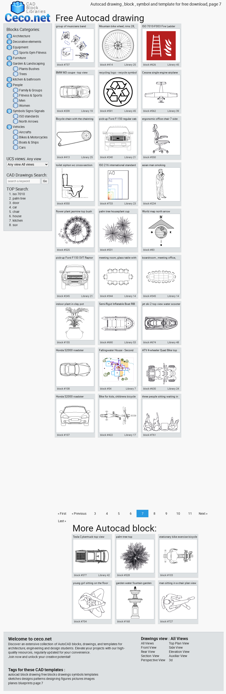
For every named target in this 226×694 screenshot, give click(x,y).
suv (15, 225)
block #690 (106, 342)
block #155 (63, 342)
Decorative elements (24, 42)
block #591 (106, 111)
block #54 (105, 388)
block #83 (148, 249)
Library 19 (87, 111)
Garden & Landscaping (26, 64)
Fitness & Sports (27, 95)
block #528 (123, 575)
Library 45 (173, 64)
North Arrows (25, 121)
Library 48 (173, 342)
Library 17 (130, 435)
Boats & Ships (26, 142)
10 (178, 513)
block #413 (63, 157)
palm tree (19, 198)
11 (190, 513)
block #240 (106, 157)
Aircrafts (22, 132)
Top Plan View (179, 643)
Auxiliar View (178, 656)
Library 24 (173, 388)
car (15, 207)
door (16, 203)
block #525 (63, 249)
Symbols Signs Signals (26, 111)
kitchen (18, 220)
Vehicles (16, 127)
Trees (20, 74)
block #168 (123, 621)
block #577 (80, 575)
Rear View (148, 652)
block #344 (106, 296)
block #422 (106, 435)
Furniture (16, 58)
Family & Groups (27, 90)
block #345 (149, 296)
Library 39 (173, 111)
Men (19, 100)
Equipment (17, 47)
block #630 (149, 388)
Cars (19, 147)
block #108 (63, 388)
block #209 (63, 111)
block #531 (106, 249)
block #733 (106, 203)
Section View (150, 656)
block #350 (63, 203)
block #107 (63, 435)
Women (21, 105)
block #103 (166, 575)
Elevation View (179, 652)
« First (62, 513)
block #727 (166, 621)
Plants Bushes (26, 69)
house (17, 216)
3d (171, 660)
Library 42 (104, 575)
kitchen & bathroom (24, 79)
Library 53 (130, 342)
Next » (203, 513)
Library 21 (130, 157)
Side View (176, 647)
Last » (62, 521)
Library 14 (130, 296)
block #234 (149, 203)
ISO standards (26, 116)
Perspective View (153, 660)
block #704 (80, 621)
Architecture (18, 36)
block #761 (149, 435)
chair (16, 212)
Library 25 (130, 64)
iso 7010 (19, 194)
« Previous (79, 513)
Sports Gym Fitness (29, 52)
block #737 (63, 64)
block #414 (106, 64)
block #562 (149, 111)
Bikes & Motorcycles (30, 137)
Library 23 (130, 203)
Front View (148, 647)
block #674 (149, 342)
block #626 (149, 64)
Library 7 (131, 388)
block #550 (149, 157)
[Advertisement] (138, 474)
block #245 (63, 296)
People (15, 85)
